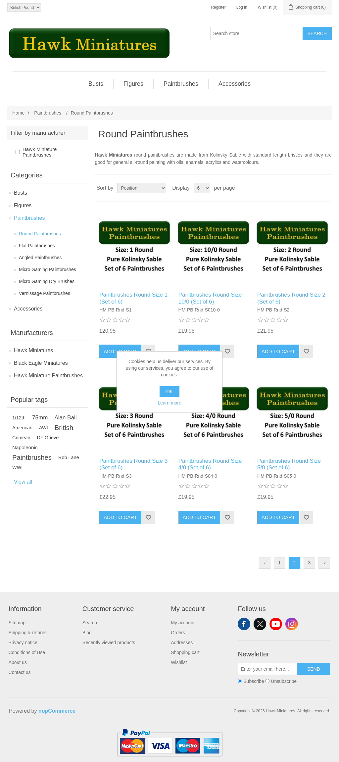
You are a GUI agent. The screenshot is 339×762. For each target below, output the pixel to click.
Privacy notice (23, 642)
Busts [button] (95, 83)
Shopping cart (185, 652)
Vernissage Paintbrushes (44, 293)
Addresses (182, 642)
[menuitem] (96, 84)
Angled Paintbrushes (40, 257)
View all (23, 482)
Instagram (291, 624)
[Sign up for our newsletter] (267, 669)
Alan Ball (65, 417)
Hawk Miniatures (33, 350)
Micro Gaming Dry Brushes (46, 281)
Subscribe (253, 681)
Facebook (244, 624)
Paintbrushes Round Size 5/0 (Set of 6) (289, 464)
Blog (87, 632)
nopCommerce (56, 711)
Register (218, 7)
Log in (241, 7)
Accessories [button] (234, 83)
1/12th (18, 417)
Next (324, 563)
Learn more (169, 402)
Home (18, 113)
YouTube (275, 624)
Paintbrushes (29, 218)
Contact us (20, 672)
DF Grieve (48, 437)
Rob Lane (68, 457)
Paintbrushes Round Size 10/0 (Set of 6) (210, 298)
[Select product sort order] (141, 188)
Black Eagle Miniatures (41, 363)
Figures (22, 205)
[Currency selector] (24, 7)
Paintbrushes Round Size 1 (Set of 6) (133, 298)
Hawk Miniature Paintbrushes (40, 152)
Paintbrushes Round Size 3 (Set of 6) (133, 464)
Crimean (21, 437)
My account (183, 622)
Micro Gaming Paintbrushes (47, 269)
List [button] (326, 188)
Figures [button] (133, 83)
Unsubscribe (284, 681)
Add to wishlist (227, 351)
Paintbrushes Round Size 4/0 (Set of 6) (210, 464)
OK (169, 391)
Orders (178, 632)
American (22, 427)
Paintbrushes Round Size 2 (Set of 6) (291, 298)
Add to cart (278, 351)
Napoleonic (25, 447)
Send (313, 669)
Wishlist (179, 662)
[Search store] (256, 33)
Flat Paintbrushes (37, 245)
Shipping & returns (28, 632)
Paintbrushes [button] (181, 83)
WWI (17, 467)
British (64, 427)
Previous (264, 563)
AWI (43, 427)
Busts (20, 193)
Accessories (28, 308)
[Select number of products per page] (202, 188)
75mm (40, 417)
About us (18, 662)
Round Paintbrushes (40, 233)
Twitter (260, 624)
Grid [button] (314, 188)
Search (317, 33)
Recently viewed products (108, 642)
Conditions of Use (27, 652)
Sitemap (17, 622)
